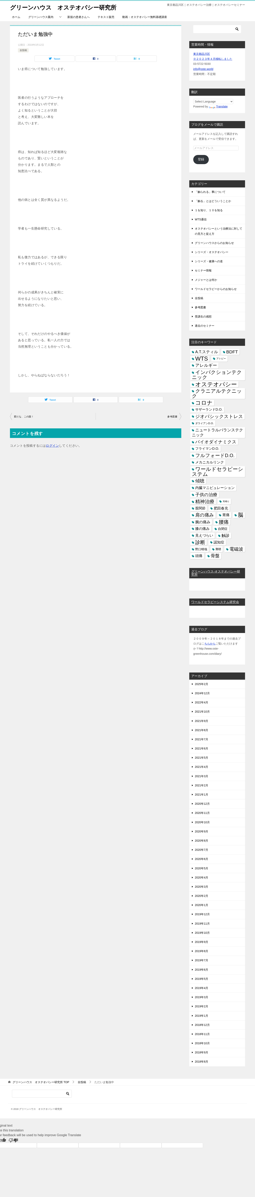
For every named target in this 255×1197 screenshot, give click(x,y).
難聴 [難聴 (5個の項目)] (218, 549)
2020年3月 (201, 886)
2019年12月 (202, 914)
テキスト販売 (106, 17)
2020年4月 (201, 877)
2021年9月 (201, 721)
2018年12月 (202, 1024)
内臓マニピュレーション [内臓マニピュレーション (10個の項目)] (215, 488)
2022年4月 (201, 702)
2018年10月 (202, 1043)
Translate (218, 106)
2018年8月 (201, 1061)
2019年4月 (201, 988)
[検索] (217, 29)
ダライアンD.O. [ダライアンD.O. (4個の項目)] (204, 423)
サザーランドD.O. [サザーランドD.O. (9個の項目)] (209, 409)
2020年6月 (201, 859)
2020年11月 (202, 812)
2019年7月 (201, 960)
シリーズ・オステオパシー (211, 252)
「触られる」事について (210, 191)
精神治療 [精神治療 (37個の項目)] (204, 501)
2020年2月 (201, 895)
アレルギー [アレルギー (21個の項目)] (206, 365)
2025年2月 (201, 684)
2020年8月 (201, 840)
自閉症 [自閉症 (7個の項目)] (223, 528)
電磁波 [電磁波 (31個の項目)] (236, 549)
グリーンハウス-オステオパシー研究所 (215, 573)
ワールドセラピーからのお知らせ (216, 289)
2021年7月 (201, 739)
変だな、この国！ (24, 416)
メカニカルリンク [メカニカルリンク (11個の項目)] (209, 462)
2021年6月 (201, 748)
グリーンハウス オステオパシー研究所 (65, 6)
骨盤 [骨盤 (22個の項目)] (215, 555)
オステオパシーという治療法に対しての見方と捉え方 (218, 231)
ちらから (210, 643)
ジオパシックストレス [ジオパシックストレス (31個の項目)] (219, 416)
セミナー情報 (203, 270)
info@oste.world (203, 69)
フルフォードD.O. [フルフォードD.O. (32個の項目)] (214, 455)
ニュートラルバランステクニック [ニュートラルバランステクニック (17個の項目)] (217, 432)
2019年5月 (201, 978)
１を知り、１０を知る (209, 210)
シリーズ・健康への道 (209, 261)
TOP (41, 1082)
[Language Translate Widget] (213, 101)
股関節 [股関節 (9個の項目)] (200, 508)
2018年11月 (202, 1034)
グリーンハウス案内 (40, 17)
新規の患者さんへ (78, 17)
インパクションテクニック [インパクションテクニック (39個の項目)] (217, 375)
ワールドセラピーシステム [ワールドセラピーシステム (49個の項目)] (217, 471)
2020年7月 (201, 849)
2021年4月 (201, 766)
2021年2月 (201, 785)
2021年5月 (201, 757)
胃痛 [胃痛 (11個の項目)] (226, 515)
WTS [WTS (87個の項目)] (201, 359)
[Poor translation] (13, 1140)
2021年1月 (201, 794)
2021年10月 (202, 711)
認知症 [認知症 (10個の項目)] (219, 542)
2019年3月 (201, 997)
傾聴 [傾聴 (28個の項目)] (199, 480)
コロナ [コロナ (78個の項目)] (204, 403)
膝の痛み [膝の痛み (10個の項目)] (202, 529)
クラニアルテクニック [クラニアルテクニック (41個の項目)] (217, 393)
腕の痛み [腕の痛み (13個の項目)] (202, 522)
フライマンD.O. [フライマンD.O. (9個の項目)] (207, 449)
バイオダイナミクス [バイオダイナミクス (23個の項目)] (215, 441)
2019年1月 (201, 1015)
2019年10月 (202, 932)
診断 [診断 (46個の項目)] (200, 542)
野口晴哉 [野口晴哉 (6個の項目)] (201, 549)
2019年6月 (201, 969)
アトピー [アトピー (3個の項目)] (221, 358)
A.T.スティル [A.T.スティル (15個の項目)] (206, 352)
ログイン (52, 445)
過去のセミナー (204, 325)
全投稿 (23, 50)
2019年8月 (201, 951)
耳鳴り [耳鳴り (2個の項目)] (226, 501)
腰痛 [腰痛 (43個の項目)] (224, 522)
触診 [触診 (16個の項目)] (226, 535)
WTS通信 (201, 219)
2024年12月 (202, 693)
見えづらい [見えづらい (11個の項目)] (204, 535)
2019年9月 (201, 942)
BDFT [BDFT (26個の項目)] (232, 351)
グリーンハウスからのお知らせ (214, 243)
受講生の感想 (203, 316)
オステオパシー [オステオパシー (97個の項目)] (216, 384)
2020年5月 (201, 868)
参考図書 (172, 416)
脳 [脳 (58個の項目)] (240, 515)
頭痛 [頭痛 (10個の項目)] (198, 556)
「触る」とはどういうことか (213, 201)
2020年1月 (201, 905)
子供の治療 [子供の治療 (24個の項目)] (206, 494)
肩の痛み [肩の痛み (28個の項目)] (204, 515)
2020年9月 (201, 831)
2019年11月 (202, 923)
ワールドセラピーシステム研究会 (215, 602)
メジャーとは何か (206, 279)
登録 (201, 159)
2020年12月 (202, 803)
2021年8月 (201, 730)
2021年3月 (201, 776)
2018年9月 (201, 1052)
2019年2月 (201, 1006)
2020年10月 (202, 822)
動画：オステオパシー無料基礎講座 (144, 17)
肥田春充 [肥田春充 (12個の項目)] (221, 508)
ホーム (16, 17)
